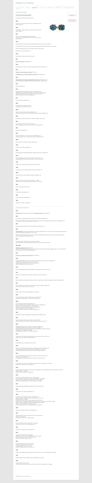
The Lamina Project (38, 213)
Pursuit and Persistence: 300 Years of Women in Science (27, 220)
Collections (42, 7)
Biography (27, 7)
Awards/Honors (50, 7)
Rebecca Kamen (25, 3)
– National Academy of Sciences (26, 74)
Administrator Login (20, 477)
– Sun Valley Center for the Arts (24, 255)
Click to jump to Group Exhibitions (23, 15)
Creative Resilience (19, 231)
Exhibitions (35, 7)
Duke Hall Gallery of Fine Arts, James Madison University (27, 79)
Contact (18, 8)
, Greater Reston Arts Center (24, 72)
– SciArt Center (21, 247)
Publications (58, 7)
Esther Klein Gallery (20, 61)
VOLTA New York (19, 213)
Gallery (22, 7)
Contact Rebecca (72, 20)
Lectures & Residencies (68, 7)
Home (17, 7)
